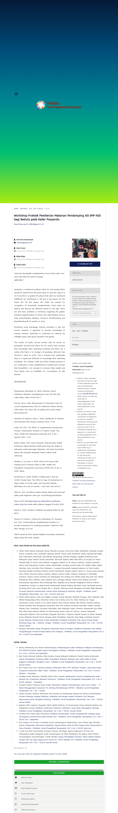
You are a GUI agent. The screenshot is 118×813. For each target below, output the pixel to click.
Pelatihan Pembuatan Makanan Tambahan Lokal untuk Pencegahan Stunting (67, 708)
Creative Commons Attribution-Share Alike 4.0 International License (84, 484)
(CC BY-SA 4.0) (88, 393)
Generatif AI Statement (27, 804)
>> (26, 748)
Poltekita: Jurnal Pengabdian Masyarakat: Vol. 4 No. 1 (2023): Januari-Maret (60, 663)
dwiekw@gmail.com (24, 242)
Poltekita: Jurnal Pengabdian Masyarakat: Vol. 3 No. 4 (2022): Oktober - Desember (59, 672)
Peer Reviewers (24, 783)
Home (16, 209)
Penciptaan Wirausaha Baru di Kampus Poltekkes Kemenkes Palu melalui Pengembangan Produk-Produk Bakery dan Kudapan (60, 630)
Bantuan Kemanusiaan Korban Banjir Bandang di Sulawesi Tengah (55, 591)
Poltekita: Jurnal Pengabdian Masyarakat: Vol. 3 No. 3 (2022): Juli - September (61, 718)
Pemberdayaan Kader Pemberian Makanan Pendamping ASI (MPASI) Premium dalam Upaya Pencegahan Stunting (61, 649)
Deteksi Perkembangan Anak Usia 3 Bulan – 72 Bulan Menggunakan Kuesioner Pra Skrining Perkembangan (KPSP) (59, 686)
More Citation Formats (82, 313)
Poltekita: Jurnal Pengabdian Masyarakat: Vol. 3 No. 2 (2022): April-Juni (57, 593)
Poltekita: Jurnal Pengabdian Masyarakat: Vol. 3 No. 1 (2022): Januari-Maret (61, 624)
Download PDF (86, 264)
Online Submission (25, 809)
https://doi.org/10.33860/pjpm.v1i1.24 (29, 224)
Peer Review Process (26, 788)
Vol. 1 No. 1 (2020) (36, 209)
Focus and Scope (24, 793)
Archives (23, 209)
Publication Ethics (25, 799)
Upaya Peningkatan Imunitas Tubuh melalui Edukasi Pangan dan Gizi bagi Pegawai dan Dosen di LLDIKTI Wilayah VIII (60, 738)
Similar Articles (20, 642)
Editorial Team (23, 777)
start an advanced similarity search (40, 754)
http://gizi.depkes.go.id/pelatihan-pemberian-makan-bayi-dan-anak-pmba (37, 503)
